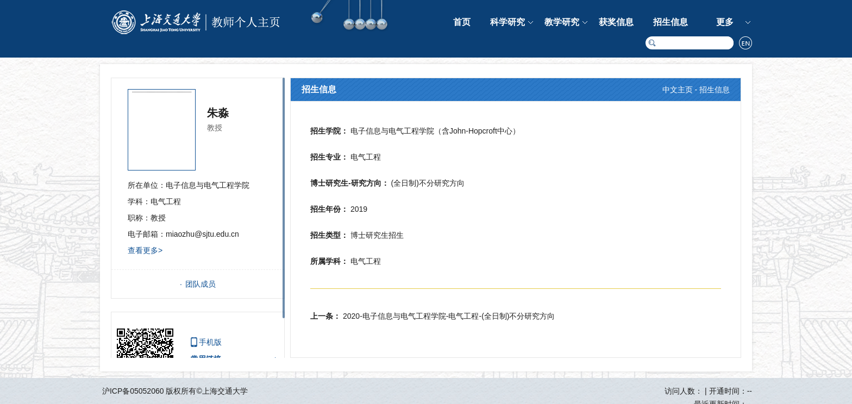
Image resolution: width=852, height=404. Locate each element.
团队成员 (200, 284)
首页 (462, 22)
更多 (725, 22)
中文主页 (677, 89)
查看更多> (145, 250)
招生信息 (670, 22)
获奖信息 (616, 22)
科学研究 (507, 22)
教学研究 (561, 22)
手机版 (210, 342)
